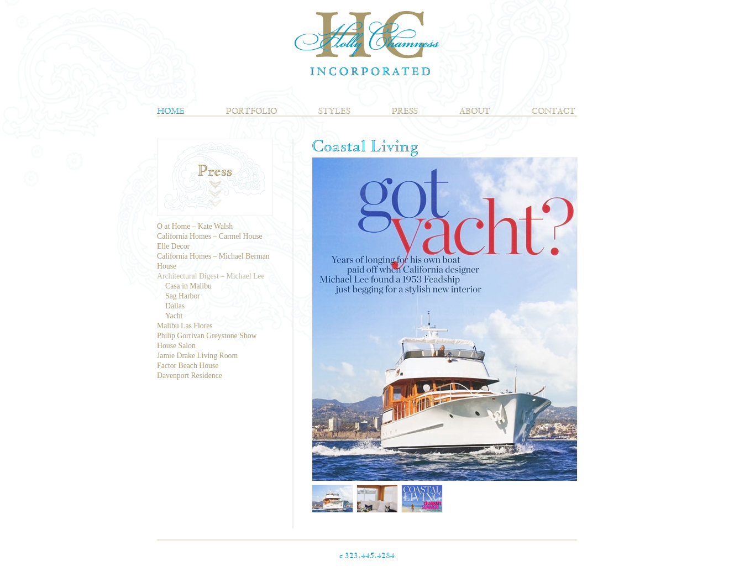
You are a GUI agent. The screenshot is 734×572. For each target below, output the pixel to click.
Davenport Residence (189, 375)
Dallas (175, 306)
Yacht (173, 316)
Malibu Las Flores (185, 326)
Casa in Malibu (188, 286)
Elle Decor (173, 246)
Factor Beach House (187, 365)
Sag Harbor (182, 296)
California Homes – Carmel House (210, 236)
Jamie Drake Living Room (197, 355)
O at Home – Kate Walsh (195, 226)
